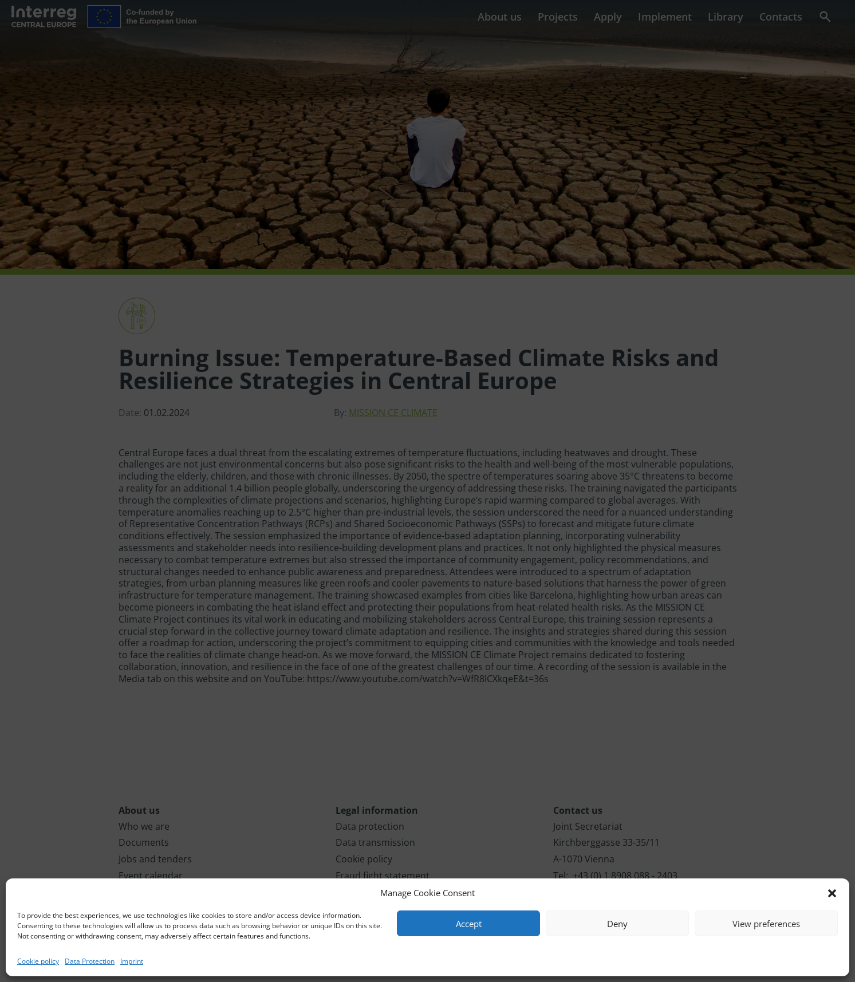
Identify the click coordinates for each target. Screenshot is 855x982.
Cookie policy (38, 961)
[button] (832, 893)
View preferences (766, 923)
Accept (469, 923)
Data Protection (90, 961)
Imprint (131, 961)
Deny (617, 923)
